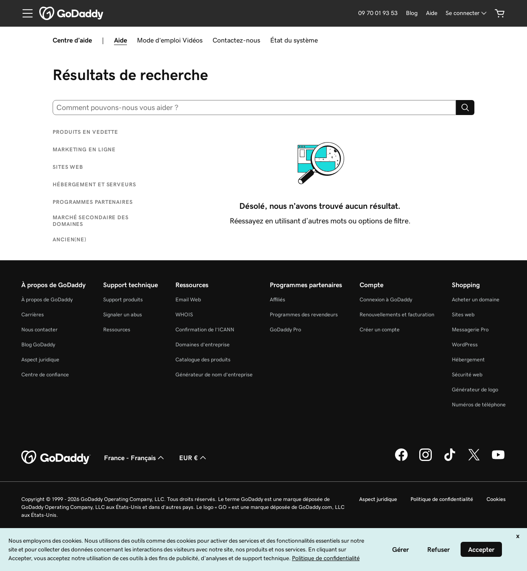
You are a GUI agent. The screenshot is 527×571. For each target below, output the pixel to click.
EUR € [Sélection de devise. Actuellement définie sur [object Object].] (193, 458)
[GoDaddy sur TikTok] (449, 459)
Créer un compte (380, 329)
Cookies (496, 499)
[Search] (465, 107)
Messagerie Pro (470, 329)
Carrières (32, 314)
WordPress (465, 344)
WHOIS (184, 314)
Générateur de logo (475, 389)
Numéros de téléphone (479, 404)
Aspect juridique (40, 359)
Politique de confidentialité (441, 499)
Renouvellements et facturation (397, 314)
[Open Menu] (24, 13)
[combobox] (254, 107)
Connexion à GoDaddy (386, 299)
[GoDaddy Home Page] (56, 458)
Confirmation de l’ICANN (204, 329)
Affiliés (277, 299)
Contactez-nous (236, 40)
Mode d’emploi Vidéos (170, 40)
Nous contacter (39, 329)
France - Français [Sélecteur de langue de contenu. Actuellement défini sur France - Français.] (135, 458)
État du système (294, 40)
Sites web (463, 314)
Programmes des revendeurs (304, 314)
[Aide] (432, 13)
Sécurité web (467, 374)
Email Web (188, 299)
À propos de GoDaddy (47, 299)
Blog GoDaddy (38, 344)
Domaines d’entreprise (202, 344)
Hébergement (468, 359)
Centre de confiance (45, 374)
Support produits (123, 299)
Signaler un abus (122, 314)
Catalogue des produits (203, 359)
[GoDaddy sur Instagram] (425, 459)
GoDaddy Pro (285, 329)
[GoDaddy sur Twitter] (473, 459)
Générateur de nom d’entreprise (214, 374)
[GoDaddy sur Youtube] (498, 459)
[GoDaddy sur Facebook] (401, 459)
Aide (120, 40)
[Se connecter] (467, 13)
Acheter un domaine (475, 299)
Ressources (116, 329)
